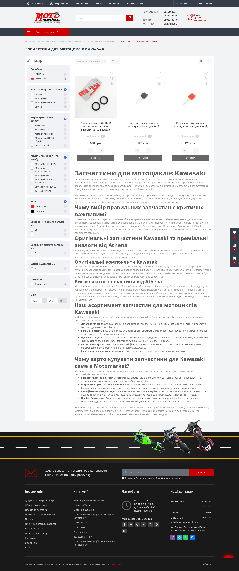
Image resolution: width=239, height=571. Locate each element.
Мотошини (80, 527)
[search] (130, 18)
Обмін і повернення (36, 505)
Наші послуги (114, 3)
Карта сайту (31, 537)
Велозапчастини (83, 536)
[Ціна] (36, 300)
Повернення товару (36, 533)
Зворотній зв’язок (80, 3)
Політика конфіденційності (149, 478)
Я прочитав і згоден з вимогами (153, 478)
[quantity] (95, 150)
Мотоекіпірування (84, 509)
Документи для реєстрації (39, 500)
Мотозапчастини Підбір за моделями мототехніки (57, 41)
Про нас (29, 519)
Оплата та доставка (36, 509)
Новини (98, 3)
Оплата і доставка (134, 3)
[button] (59, 3)
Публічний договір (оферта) (40, 523)
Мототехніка (80, 522)
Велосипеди (80, 531)
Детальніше (116, 564)
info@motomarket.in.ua (184, 522)
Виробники (31, 542)
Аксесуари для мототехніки (89, 500)
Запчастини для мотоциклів (100, 41)
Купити (96, 158)
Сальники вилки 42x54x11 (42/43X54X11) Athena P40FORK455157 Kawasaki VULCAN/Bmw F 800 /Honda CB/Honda (96, 129)
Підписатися (202, 472)
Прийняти (205, 564)
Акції (27, 547)
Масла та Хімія (82, 505)
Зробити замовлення (200, 19)
